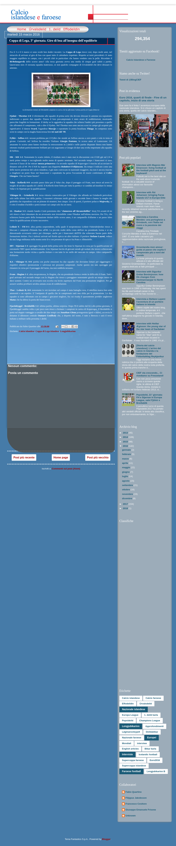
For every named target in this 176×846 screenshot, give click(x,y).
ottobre (126, 489)
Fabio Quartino (133, 792)
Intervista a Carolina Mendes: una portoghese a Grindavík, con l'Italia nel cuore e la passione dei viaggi (150, 222)
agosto (126, 481)
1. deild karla (151, 715)
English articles (130, 748)
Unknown (130, 815)
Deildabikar (152, 732)
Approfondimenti (154, 726)
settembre (128, 485)
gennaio (126, 450)
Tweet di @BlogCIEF (130, 79)
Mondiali (126, 743)
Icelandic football (148, 754)
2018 (126, 508)
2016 (126, 446)
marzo (125, 458)
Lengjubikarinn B (156, 771)
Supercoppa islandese (134, 765)
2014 (126, 437)
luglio (125, 476)
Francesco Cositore (136, 803)
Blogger (106, 839)
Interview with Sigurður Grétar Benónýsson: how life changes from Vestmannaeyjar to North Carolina (149, 277)
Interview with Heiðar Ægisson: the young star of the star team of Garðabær (151, 326)
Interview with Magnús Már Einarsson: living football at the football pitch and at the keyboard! (151, 169)
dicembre (127, 498)
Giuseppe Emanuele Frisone (140, 809)
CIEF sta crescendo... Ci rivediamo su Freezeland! (149, 374)
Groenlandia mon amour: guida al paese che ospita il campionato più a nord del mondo (151, 251)
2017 (126, 504)
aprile (125, 463)
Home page (60, 457)
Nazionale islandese (133, 709)
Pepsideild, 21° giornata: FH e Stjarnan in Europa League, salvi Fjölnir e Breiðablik (149, 398)
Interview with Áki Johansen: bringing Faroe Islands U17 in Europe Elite (150, 195)
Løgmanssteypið (131, 732)
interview (142, 743)
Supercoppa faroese (133, 760)
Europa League (130, 715)
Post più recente (24, 457)
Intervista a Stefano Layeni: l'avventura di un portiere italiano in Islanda (151, 302)
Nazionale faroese (131, 737)
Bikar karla (150, 748)
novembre (128, 494)
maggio (126, 467)
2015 (126, 441)
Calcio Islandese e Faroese (140, 60)
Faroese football (131, 771)
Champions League (149, 720)
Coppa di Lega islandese (47, 331)
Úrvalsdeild (146, 703)
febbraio (127, 454)
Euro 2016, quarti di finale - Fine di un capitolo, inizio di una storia (142, 99)
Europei (151, 737)
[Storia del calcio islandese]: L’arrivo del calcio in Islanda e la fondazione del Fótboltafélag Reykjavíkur (150, 351)
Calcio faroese (153, 698)
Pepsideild (127, 720)
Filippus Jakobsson (136, 798)
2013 (126, 432)
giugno (126, 472)
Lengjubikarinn (67, 331)
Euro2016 (155, 760)
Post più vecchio (98, 457)
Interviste (127, 754)
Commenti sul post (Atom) (66, 468)
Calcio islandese (26, 331)
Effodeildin (128, 703)
